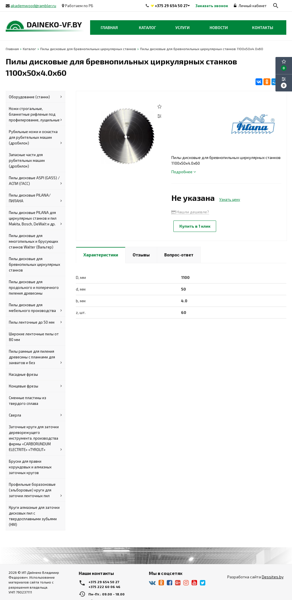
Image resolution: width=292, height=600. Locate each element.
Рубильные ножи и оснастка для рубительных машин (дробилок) (35, 137)
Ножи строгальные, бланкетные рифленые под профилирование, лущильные (35, 114)
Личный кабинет (250, 5)
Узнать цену (229, 199)
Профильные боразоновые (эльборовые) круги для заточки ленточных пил (35, 490)
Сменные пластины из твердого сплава (27, 400)
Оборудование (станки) (35, 97)
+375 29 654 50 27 (171, 5)
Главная (109, 27)
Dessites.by (272, 576)
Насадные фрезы (23, 374)
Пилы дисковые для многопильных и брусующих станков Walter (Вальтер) (33, 241)
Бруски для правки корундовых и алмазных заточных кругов (30, 467)
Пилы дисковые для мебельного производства (35, 308)
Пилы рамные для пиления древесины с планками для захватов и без (35, 357)
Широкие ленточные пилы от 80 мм (34, 337)
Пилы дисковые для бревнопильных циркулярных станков (34, 264)
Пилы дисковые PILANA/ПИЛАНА (35, 198)
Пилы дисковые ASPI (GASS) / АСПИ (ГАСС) (35, 180)
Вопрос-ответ (178, 254)
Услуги (182, 27)
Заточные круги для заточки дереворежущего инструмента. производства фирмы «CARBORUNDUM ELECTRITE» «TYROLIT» (35, 438)
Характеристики (100, 254)
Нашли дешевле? (190, 211)
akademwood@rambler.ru (33, 5)
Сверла (35, 415)
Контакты (262, 27)
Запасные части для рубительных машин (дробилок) (27, 160)
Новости (219, 27)
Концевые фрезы (35, 386)
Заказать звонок (211, 5)
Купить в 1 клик (195, 226)
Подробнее (183, 171)
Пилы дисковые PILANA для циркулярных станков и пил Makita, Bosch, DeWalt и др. (35, 218)
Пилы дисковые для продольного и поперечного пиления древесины (34, 287)
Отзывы (141, 254)
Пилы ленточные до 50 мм (35, 322)
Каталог (147, 27)
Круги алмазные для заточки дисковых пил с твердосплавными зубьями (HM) (34, 516)
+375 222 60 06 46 (104, 587)
